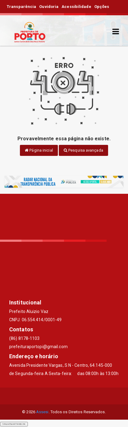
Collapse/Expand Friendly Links (13, 424)
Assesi (42, 412)
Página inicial (39, 150)
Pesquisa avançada (83, 150)
